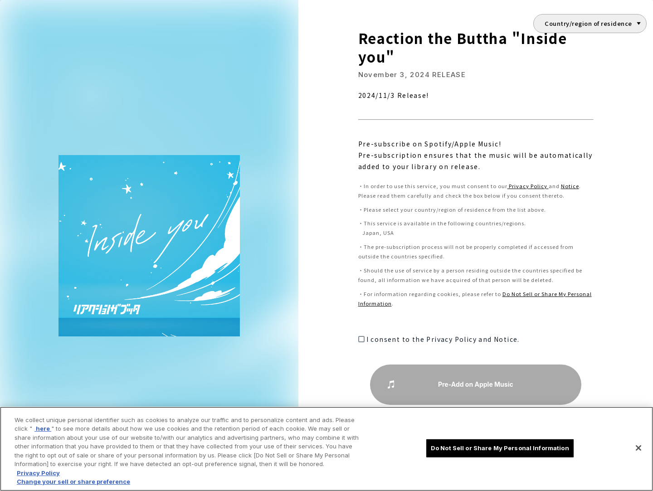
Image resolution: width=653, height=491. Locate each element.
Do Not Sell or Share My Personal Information (500, 448)
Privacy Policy (528, 186)
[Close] (638, 448)
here (42, 428)
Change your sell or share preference (73, 481)
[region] (326, 449)
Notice (570, 186)
